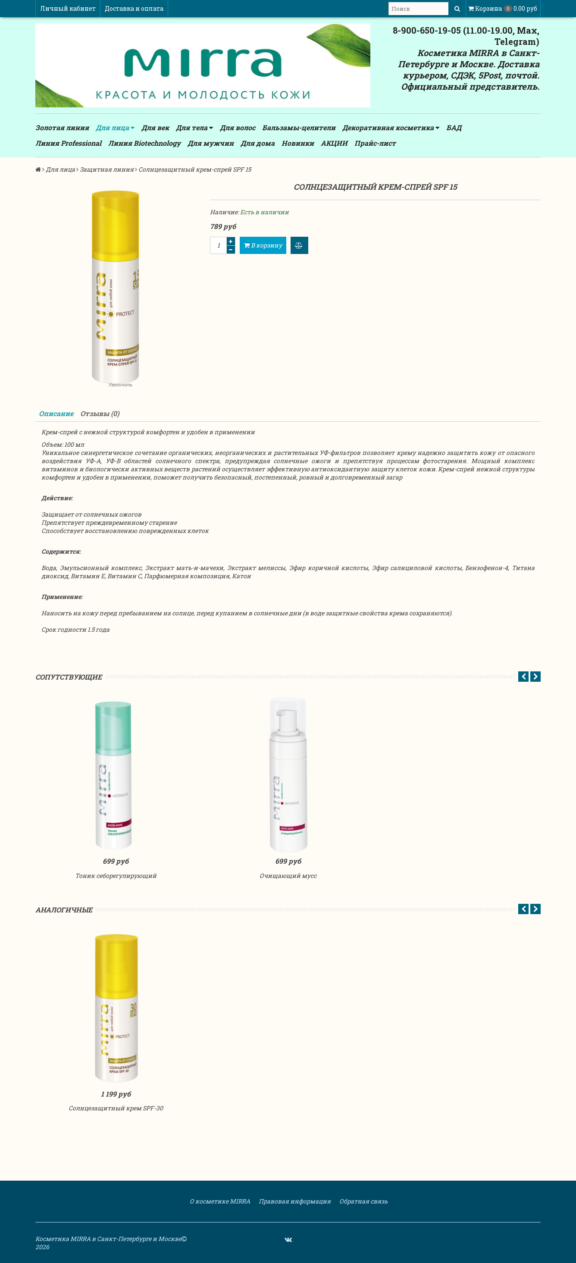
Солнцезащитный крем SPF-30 (116, 1108)
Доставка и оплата (134, 8)
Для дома (258, 142)
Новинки (298, 142)
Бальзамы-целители (298, 127)
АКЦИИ (334, 142)
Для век (155, 127)
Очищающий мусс (288, 875)
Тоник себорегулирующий (116, 875)
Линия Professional (68, 142)
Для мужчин (211, 142)
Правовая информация (294, 1201)
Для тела (194, 127)
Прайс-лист (375, 142)
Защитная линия (107, 169)
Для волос (237, 127)
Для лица (115, 127)
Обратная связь (363, 1201)
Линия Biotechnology (144, 142)
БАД (453, 127)
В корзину (263, 245)
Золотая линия (62, 127)
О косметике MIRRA (219, 1201)
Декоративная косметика (390, 127)
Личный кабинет (68, 8)
